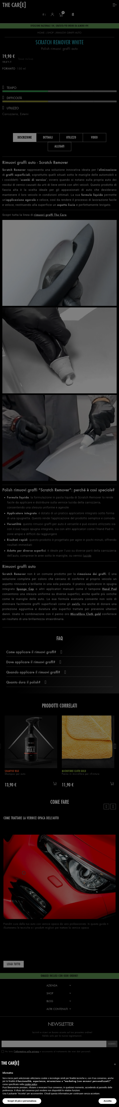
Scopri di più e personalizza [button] (21, 1101)
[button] (114, 1064)
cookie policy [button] (31, 1084)
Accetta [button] (108, 1101)
